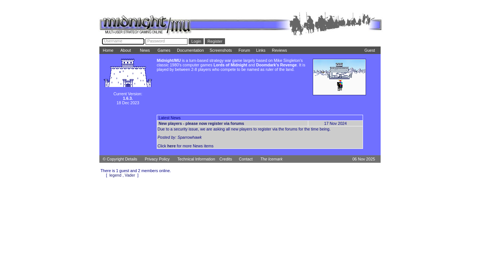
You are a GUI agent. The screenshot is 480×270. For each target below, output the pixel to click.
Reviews (279, 50)
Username (113, 41)
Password (156, 41)
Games (164, 50)
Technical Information (196, 159)
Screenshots (221, 50)
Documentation (190, 50)
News (145, 50)
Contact (246, 159)
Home (108, 50)
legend (116, 175)
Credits (225, 159)
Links (261, 50)
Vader (130, 175)
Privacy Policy (157, 159)
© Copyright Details (120, 159)
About (125, 50)
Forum (244, 50)
